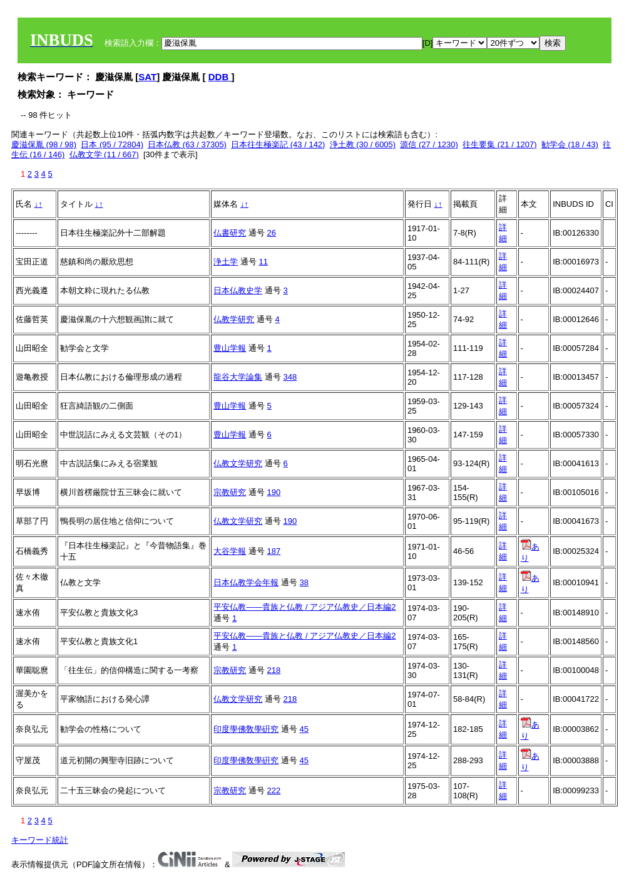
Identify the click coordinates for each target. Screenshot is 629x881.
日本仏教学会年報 (246, 582)
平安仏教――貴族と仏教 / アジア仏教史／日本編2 (304, 607)
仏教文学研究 (237, 463)
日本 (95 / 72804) (112, 144)
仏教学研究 (233, 319)
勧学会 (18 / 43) (569, 144)
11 (263, 261)
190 (274, 492)
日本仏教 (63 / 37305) (187, 144)
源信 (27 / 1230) (429, 144)
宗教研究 (229, 492)
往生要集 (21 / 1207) (500, 144)
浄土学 (225, 261)
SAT (147, 76)
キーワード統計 (39, 840)
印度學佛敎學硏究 (246, 729)
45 (304, 729)
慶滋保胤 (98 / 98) (43, 144)
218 (274, 670)
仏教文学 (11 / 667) (104, 154)
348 (290, 377)
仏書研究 (229, 232)
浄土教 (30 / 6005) (363, 144)
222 (274, 790)
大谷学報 (229, 551)
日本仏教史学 (237, 290)
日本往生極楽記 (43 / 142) (278, 144)
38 (304, 582)
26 (271, 232)
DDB (220, 76)
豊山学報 (229, 348)
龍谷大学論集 (237, 377)
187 (274, 551)
